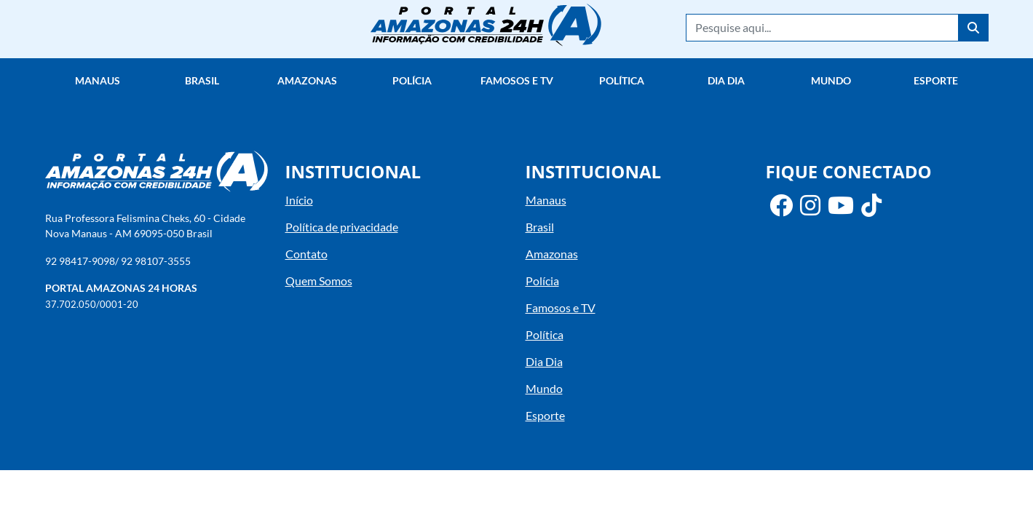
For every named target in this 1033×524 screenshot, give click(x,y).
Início (299, 200)
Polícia (412, 80)
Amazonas (307, 80)
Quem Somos (318, 280)
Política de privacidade (341, 227)
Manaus (97, 80)
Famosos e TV (516, 80)
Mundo (831, 80)
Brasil (202, 80)
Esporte (936, 80)
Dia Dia (726, 80)
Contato (306, 254)
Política (621, 80)
